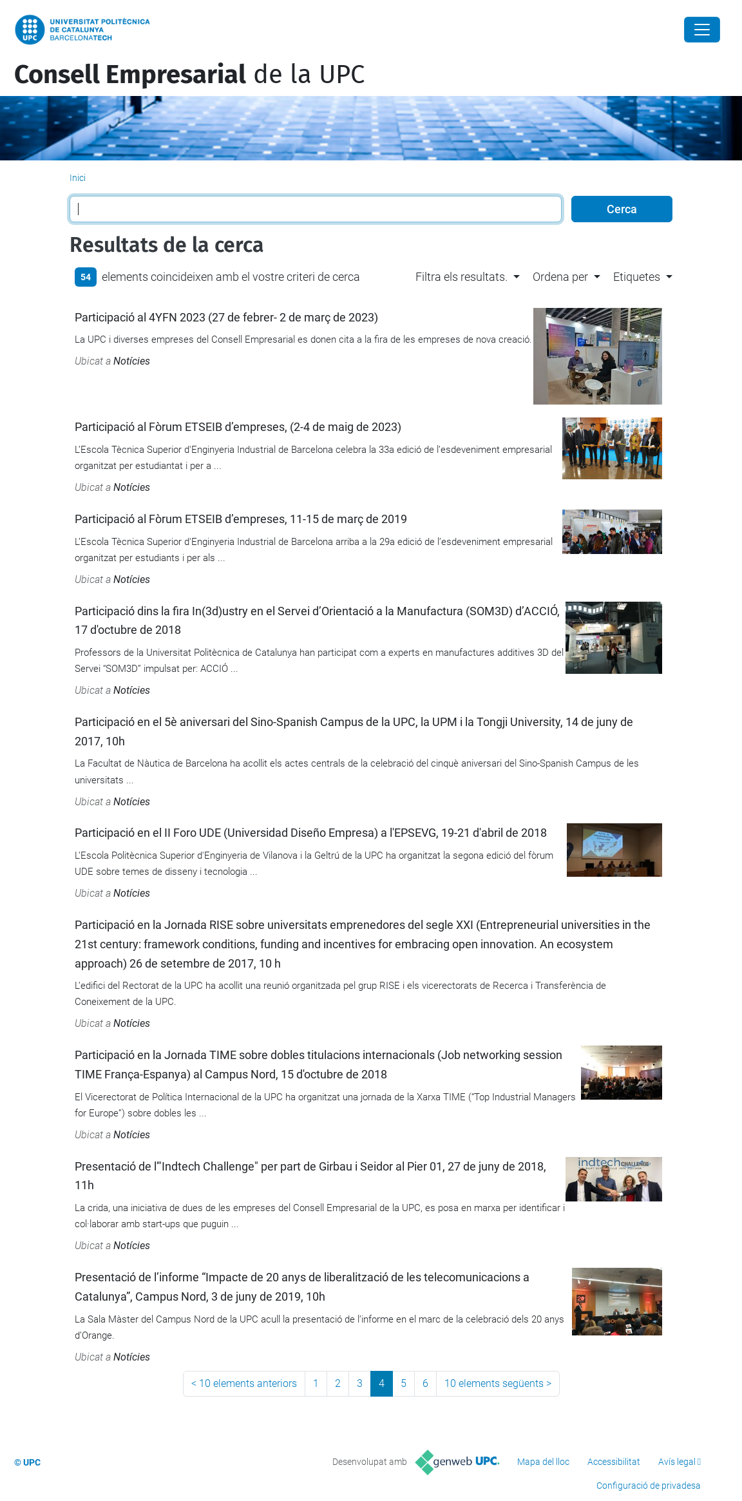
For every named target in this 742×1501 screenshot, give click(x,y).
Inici (78, 178)
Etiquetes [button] (636, 276)
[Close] (702, 30)
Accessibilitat (613, 1462)
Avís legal (677, 1462)
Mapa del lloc (543, 1462)
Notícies (131, 361)
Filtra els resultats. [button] (461, 276)
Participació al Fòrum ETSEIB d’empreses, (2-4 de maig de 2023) (238, 427)
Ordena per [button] (560, 276)
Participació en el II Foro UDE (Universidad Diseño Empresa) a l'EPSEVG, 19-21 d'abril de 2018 (311, 832)
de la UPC (189, 74)
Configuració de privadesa (648, 1485)
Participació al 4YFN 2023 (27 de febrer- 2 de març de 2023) (226, 317)
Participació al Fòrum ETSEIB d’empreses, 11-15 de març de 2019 (241, 519)
